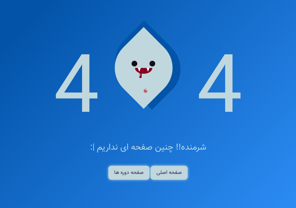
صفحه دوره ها (129, 173)
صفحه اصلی (169, 173)
